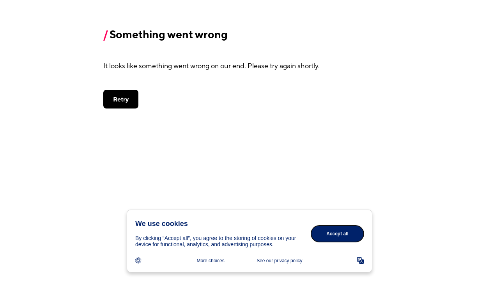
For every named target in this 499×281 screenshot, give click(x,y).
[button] (120, 99)
